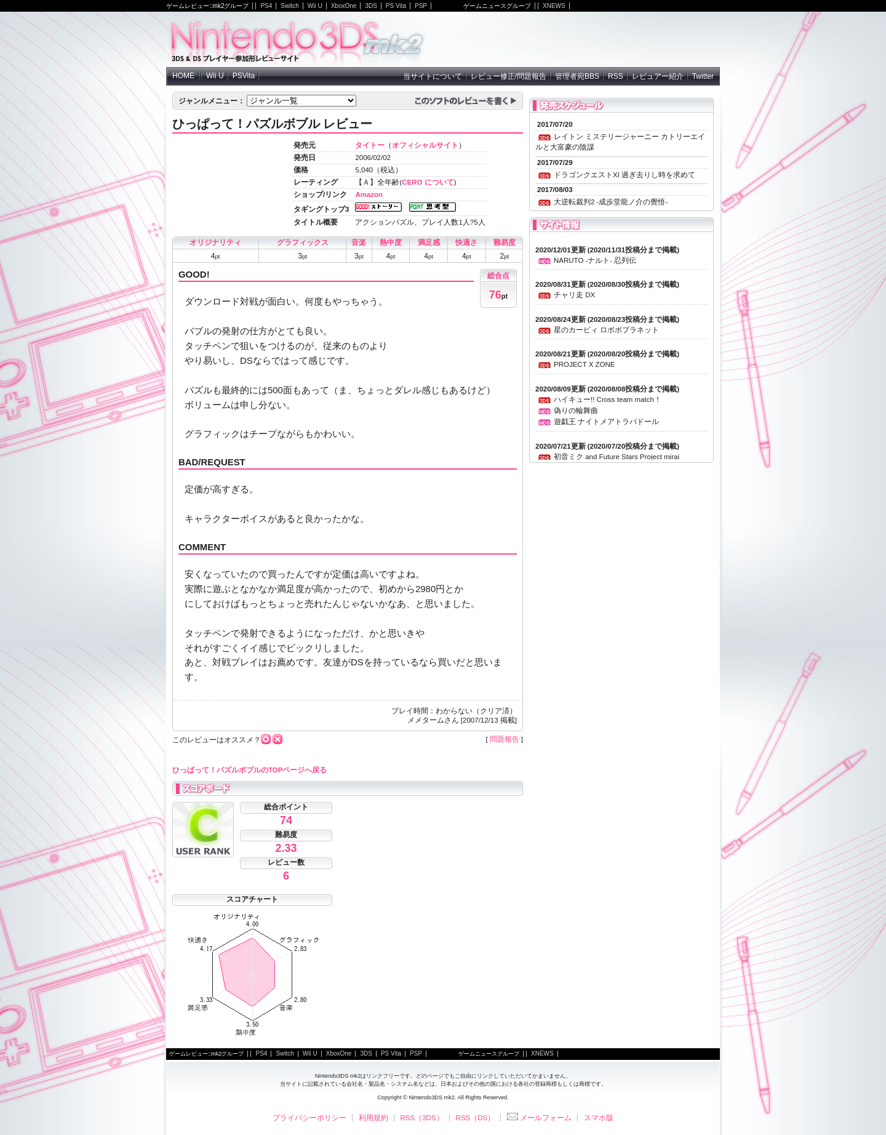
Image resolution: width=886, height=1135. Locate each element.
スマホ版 (598, 1117)
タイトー (370, 145)
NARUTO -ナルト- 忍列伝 (595, 260)
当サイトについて (432, 76)
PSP (421, 5)
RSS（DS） (475, 1117)
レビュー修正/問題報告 (508, 76)
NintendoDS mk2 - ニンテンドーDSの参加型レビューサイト (297, 39)
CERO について (427, 182)
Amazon (369, 194)
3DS (371, 5)
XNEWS (554, 5)
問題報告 (504, 739)
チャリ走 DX (574, 295)
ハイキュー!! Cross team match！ (607, 399)
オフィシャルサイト (425, 145)
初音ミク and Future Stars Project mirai (616, 456)
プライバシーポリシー (309, 1117)
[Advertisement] (576, 39)
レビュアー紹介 (658, 76)
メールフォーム (539, 1117)
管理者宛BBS (577, 76)
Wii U (315, 5)
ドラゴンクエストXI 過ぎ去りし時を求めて (624, 174)
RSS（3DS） (422, 1117)
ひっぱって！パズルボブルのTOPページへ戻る (249, 770)
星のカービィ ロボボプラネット (606, 330)
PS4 (266, 5)
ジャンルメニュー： (211, 101)
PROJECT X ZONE (584, 364)
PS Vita (396, 5)
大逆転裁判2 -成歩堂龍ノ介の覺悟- (611, 202)
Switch (289, 5)
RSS (615, 76)
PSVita (244, 75)
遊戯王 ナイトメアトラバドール (606, 421)
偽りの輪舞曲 (576, 410)
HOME (183, 75)
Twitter (703, 76)
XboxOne (344, 5)
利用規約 (373, 1117)
